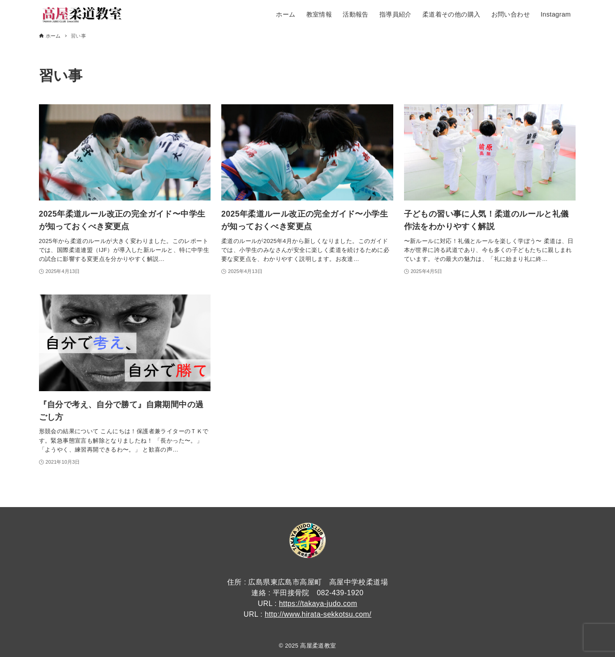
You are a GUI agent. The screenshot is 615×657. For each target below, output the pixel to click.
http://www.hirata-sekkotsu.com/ (318, 614)
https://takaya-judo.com (318, 603)
